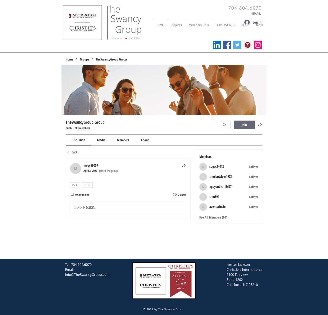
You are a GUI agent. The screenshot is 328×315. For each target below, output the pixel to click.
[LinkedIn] (217, 45)
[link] (78, 140)
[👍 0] (74, 185)
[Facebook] (227, 45)
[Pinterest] (247, 45)
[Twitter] (237, 45)
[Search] (224, 125)
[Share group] (259, 124)
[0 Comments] (79, 195)
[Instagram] (258, 45)
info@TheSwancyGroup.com (87, 274)
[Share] (183, 165)
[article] (128, 189)
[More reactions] (87, 185)
